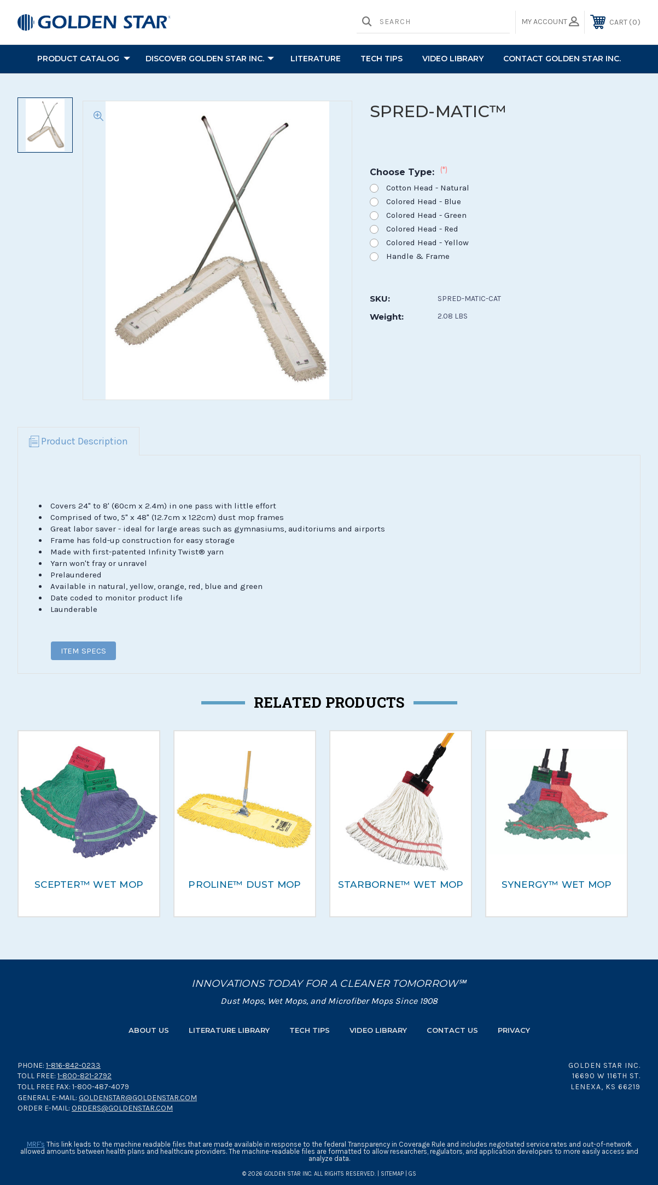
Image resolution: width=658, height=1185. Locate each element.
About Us (149, 1030)
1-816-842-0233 (73, 1065)
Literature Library (229, 1030)
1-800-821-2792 (84, 1075)
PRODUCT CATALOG (83, 59)
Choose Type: (408, 171)
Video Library (453, 58)
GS (412, 1173)
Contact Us (452, 1030)
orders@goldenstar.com (122, 1108)
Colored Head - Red (422, 229)
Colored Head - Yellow (427, 243)
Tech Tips (309, 1030)
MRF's (36, 1144)
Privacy (514, 1030)
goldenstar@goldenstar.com (138, 1097)
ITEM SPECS (83, 651)
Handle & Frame (418, 256)
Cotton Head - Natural (427, 188)
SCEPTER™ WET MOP (88, 884)
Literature (315, 58)
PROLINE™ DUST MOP (244, 884)
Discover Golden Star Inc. (209, 59)
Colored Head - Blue (423, 202)
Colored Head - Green (426, 215)
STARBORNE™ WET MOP (401, 884)
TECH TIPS (381, 58)
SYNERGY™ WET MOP (557, 884)
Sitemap (392, 1173)
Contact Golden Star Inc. (562, 58)
